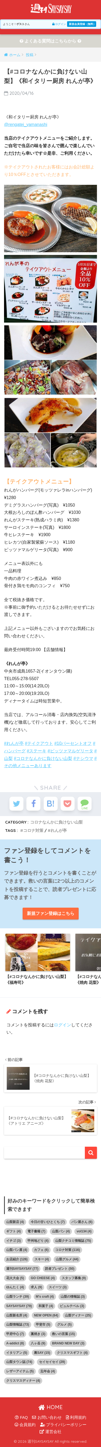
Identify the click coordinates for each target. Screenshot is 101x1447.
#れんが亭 (14, 743)
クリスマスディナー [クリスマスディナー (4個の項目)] (23, 1381)
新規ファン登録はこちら (50, 913)
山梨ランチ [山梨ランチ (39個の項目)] (17, 1296)
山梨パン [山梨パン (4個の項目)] (61, 1231)
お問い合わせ (46, 1417)
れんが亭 (59, 830)
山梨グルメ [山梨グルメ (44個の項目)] (67, 1259)
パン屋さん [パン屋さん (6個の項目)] (81, 1222)
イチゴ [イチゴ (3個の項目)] (13, 1241)
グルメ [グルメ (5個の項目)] (64, 1324)
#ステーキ (36, 751)
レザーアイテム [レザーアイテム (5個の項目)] (20, 1371)
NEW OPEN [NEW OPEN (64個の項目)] (46, 1315)
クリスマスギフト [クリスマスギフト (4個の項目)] (72, 1353)
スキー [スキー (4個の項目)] (41, 1259)
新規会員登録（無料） (82, 24)
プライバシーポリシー (63, 1425)
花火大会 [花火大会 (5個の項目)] (15, 1278)
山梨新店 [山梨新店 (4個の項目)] (15, 1222)
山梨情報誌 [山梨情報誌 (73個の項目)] (17, 1324)
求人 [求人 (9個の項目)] (36, 1287)
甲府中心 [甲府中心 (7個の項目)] (15, 1334)
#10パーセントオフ (73, 743)
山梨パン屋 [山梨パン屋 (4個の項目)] (16, 1250)
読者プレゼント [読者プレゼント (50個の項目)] (59, 1269)
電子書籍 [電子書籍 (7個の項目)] (36, 1231)
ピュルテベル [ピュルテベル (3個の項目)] (72, 1306)
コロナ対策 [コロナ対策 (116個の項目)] (67, 1250)
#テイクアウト (39, 743)
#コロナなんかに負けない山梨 (43, 758)
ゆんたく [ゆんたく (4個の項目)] (15, 1287)
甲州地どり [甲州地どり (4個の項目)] (37, 1241)
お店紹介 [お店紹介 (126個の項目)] (16, 1259)
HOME (50, 1407)
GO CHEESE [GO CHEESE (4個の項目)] (43, 1278)
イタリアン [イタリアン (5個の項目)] (16, 1353)
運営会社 (50, 1432)
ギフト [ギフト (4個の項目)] (13, 1231)
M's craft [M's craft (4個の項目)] (45, 1296)
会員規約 (25, 1425)
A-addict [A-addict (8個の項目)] (15, 1343)
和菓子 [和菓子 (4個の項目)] (46, 1306)
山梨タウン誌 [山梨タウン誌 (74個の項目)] (19, 1362)
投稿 (29, 55)
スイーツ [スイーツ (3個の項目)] (58, 1287)
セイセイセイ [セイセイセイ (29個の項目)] (52, 1362)
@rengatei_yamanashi (25, 124)
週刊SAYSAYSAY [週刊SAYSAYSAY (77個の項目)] (22, 1269)
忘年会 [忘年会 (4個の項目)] (47, 1371)
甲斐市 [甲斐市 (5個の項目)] (43, 1324)
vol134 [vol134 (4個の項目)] (83, 1231)
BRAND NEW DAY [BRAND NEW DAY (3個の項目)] (68, 1343)
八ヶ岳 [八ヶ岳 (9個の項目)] (38, 1343)
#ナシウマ (83, 758)
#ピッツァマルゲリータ (70, 751)
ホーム (14, 55)
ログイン (59, 24)
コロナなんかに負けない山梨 (56, 822)
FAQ (21, 1417)
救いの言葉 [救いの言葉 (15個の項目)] (63, 1334)
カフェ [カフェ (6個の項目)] (41, 1250)
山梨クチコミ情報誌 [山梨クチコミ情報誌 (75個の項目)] (73, 1241)
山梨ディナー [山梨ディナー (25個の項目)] (78, 1315)
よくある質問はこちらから (50, 41)
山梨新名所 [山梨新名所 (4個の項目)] (16, 1315)
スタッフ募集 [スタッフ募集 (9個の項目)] (74, 1278)
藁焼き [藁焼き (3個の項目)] (38, 1334)
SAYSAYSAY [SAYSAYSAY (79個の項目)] (19, 1306)
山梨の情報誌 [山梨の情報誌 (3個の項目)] (73, 1296)
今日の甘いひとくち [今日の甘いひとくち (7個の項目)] (48, 1222)
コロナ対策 (33, 830)
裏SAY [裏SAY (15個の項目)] (42, 1353)
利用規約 (76, 1417)
